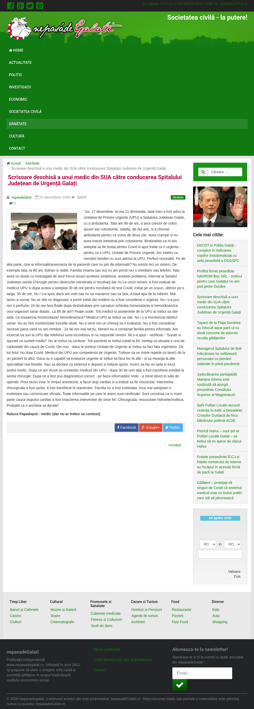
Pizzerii (177, 616)
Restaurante (181, 610)
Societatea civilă (25, 112)
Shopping (219, 622)
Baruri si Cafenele (24, 610)
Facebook (126, 427)
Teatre (55, 616)
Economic (18, 99)
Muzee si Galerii (63, 610)
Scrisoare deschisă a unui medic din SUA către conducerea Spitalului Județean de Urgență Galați (95, 180)
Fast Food (180, 622)
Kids (215, 610)
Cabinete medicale (106, 613)
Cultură (16, 136)
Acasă (14, 163)
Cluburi (15, 622)
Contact (17, 148)
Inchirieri (138, 622)
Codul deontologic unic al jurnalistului (122, 660)
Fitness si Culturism (106, 620)
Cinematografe (62, 622)
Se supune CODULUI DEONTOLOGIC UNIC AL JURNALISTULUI (194, 4)
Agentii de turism (144, 616)
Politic (15, 75)
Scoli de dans (101, 626)
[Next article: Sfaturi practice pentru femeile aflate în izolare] (175, 445)
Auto (216, 616)
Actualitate (20, 63)
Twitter (172, 427)
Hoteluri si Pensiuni (146, 610)
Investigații (20, 87)
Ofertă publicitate (106, 649)
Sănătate (18, 124)
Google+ (151, 427)
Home (16, 50)
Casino (15, 616)
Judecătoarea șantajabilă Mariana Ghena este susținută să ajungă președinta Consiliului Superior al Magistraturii (217, 384)
